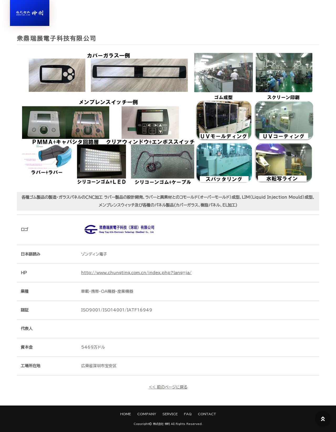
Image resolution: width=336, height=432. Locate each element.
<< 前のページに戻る (168, 387)
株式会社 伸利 (161, 424)
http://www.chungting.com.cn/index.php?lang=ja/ (136, 273)
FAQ (188, 414)
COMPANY (146, 414)
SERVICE (170, 414)
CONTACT (207, 414)
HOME (125, 414)
